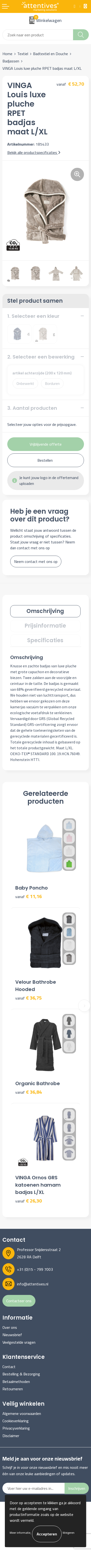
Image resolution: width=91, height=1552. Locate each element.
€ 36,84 (28, 1092)
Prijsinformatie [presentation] (45, 626)
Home (7, 53)
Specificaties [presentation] (45, 640)
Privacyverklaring (16, 1428)
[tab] (45, 611)
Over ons (9, 1327)
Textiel (22, 53)
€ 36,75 (28, 998)
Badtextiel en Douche (50, 53)
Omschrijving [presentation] (45, 611)
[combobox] (37, 34)
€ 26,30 (28, 1201)
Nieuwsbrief (12, 1334)
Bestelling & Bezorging (21, 1374)
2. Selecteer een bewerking (40, 357)
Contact (9, 1366)
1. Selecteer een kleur (33, 316)
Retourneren (12, 1388)
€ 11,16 (28, 896)
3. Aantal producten (32, 408)
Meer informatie (20, 1532)
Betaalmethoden (16, 1381)
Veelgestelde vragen (18, 1342)
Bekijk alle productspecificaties (33, 152)
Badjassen (10, 61)
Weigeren (68, 1532)
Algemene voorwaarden (21, 1413)
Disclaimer (10, 1435)
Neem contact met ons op (36, 561)
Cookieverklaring (15, 1420)
